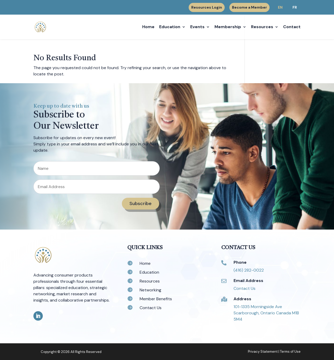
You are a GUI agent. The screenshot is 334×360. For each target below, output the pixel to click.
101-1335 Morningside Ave (258, 306)
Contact (292, 27)
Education (169, 27)
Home (148, 27)
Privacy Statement (263, 351)
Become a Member (249, 7)
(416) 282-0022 (249, 270)
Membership (227, 27)
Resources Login (206, 7)
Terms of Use (290, 351)
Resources (262, 27)
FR (295, 7)
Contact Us (244, 288)
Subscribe (140, 203)
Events (197, 27)
